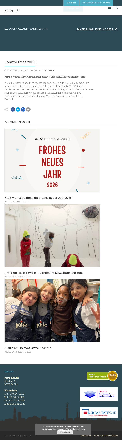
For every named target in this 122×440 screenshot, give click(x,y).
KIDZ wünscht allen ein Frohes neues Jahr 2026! (38, 198)
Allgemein (49, 70)
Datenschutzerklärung (96, 3)
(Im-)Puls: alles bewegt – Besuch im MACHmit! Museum (43, 273)
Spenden (71, 3)
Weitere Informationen (75, 429)
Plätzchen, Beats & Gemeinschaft (27, 348)
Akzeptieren (65, 432)
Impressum (85, 435)
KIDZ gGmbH (12, 10)
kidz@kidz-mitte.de (14, 403)
